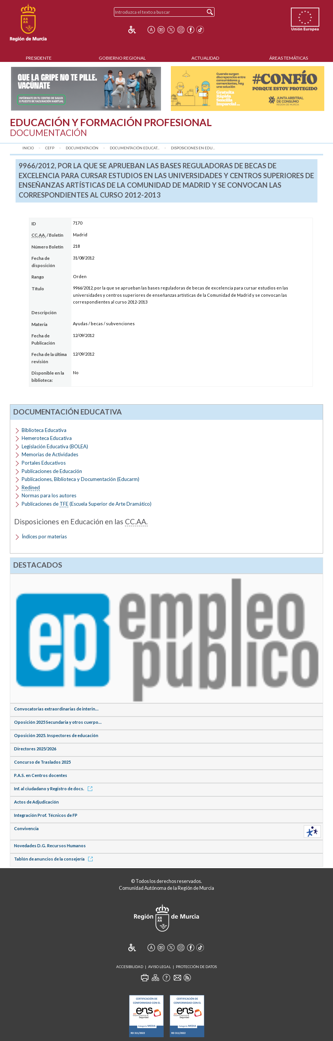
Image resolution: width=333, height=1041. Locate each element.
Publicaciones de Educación (52, 471)
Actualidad (205, 58)
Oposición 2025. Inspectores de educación (56, 735)
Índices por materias (44, 536)
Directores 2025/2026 (35, 748)
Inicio (28, 148)
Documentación (82, 148)
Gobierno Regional (122, 58)
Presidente (39, 58)
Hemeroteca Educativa (47, 438)
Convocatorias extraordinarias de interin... (56, 708)
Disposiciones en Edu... (193, 148)
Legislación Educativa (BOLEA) (55, 446)
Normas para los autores (49, 495)
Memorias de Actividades (50, 454)
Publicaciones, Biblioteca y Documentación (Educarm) (80, 479)
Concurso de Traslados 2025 (42, 761)
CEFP (49, 148)
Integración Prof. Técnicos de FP (45, 815)
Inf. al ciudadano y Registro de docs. (54, 788)
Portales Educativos (44, 463)
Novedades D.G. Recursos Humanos (50, 845)
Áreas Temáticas (288, 58)
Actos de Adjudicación (36, 801)
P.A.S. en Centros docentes (40, 775)
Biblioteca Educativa (44, 430)
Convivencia (26, 828)
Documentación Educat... (134, 148)
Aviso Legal (159, 967)
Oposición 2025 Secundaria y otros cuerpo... (58, 722)
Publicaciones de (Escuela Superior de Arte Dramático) (87, 504)
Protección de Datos (196, 967)
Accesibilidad (129, 967)
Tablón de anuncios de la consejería (54, 858)
